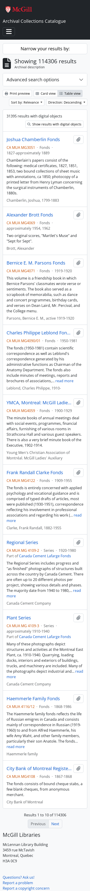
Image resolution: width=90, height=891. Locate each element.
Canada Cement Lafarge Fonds (45, 555)
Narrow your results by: (45, 49)
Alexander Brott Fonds (30, 215)
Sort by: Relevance (25, 102)
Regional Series (22, 542)
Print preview (17, 93)
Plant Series (19, 618)
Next (55, 823)
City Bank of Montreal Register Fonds (39, 768)
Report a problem (18, 882)
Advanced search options (33, 79)
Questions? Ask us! (18, 877)
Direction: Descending (65, 102)
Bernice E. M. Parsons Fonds (36, 263)
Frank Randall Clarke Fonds (35, 472)
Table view (70, 93)
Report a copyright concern (26, 888)
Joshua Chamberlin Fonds (33, 139)
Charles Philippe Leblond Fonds (39, 333)
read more (64, 380)
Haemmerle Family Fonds (33, 698)
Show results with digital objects (54, 124)
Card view (46, 93)
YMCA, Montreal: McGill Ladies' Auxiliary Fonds (39, 402)
